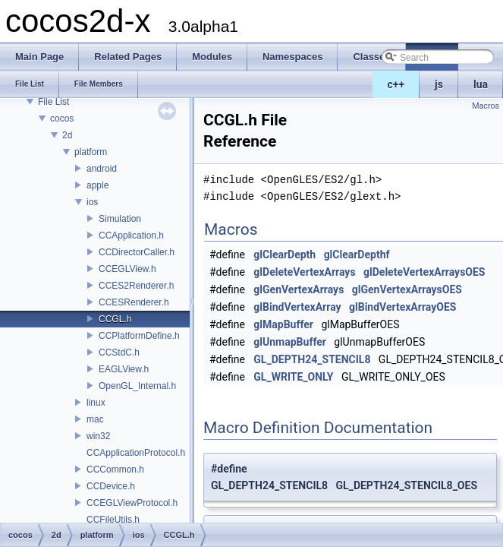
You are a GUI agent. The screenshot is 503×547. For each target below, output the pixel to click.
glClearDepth (284, 254)
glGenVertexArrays (298, 289)
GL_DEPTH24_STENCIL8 (311, 359)
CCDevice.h (110, 486)
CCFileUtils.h (113, 519)
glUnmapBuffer (289, 342)
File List (53, 101)
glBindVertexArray (297, 307)
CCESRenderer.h (134, 302)
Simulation (120, 218)
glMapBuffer (283, 324)
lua (480, 84)
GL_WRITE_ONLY (293, 377)
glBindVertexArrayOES (402, 307)
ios (92, 202)
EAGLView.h (124, 369)
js (439, 84)
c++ (396, 84)
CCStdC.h (119, 352)
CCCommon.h (115, 469)
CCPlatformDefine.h (139, 335)
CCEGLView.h (127, 269)
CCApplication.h (131, 235)
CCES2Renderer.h (136, 285)
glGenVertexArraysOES (407, 289)
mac (95, 419)
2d (67, 135)
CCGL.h (115, 319)
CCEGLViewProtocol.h (132, 503)
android (101, 168)
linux (95, 402)
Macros (485, 106)
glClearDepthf (357, 254)
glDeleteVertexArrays (304, 272)
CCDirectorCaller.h (136, 252)
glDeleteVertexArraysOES (424, 272)
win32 (98, 436)
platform (90, 152)
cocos (62, 118)
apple (97, 185)
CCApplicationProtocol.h (135, 452)
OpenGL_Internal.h (137, 386)
